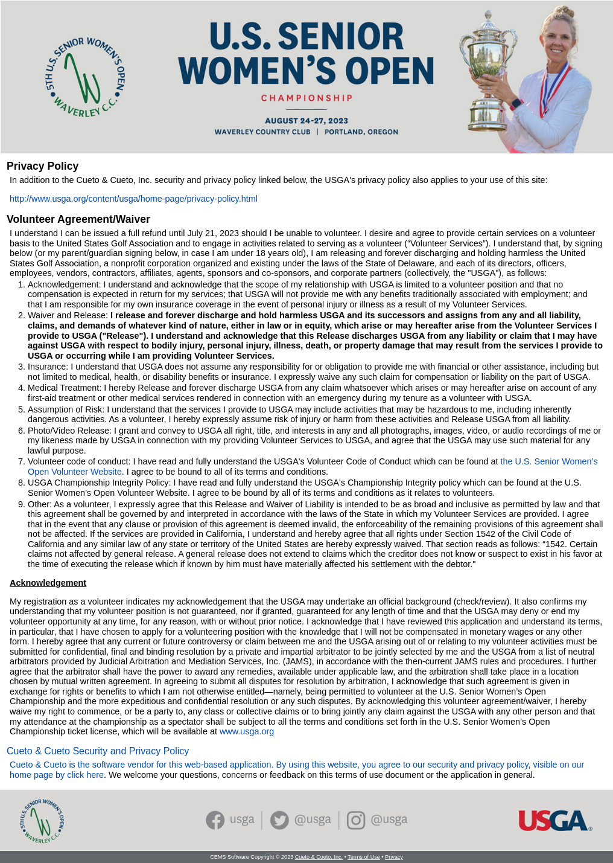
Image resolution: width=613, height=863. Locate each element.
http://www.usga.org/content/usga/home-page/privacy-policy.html (134, 199)
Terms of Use (364, 857)
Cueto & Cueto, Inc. (319, 857)
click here (85, 775)
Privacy (394, 857)
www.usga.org (247, 731)
